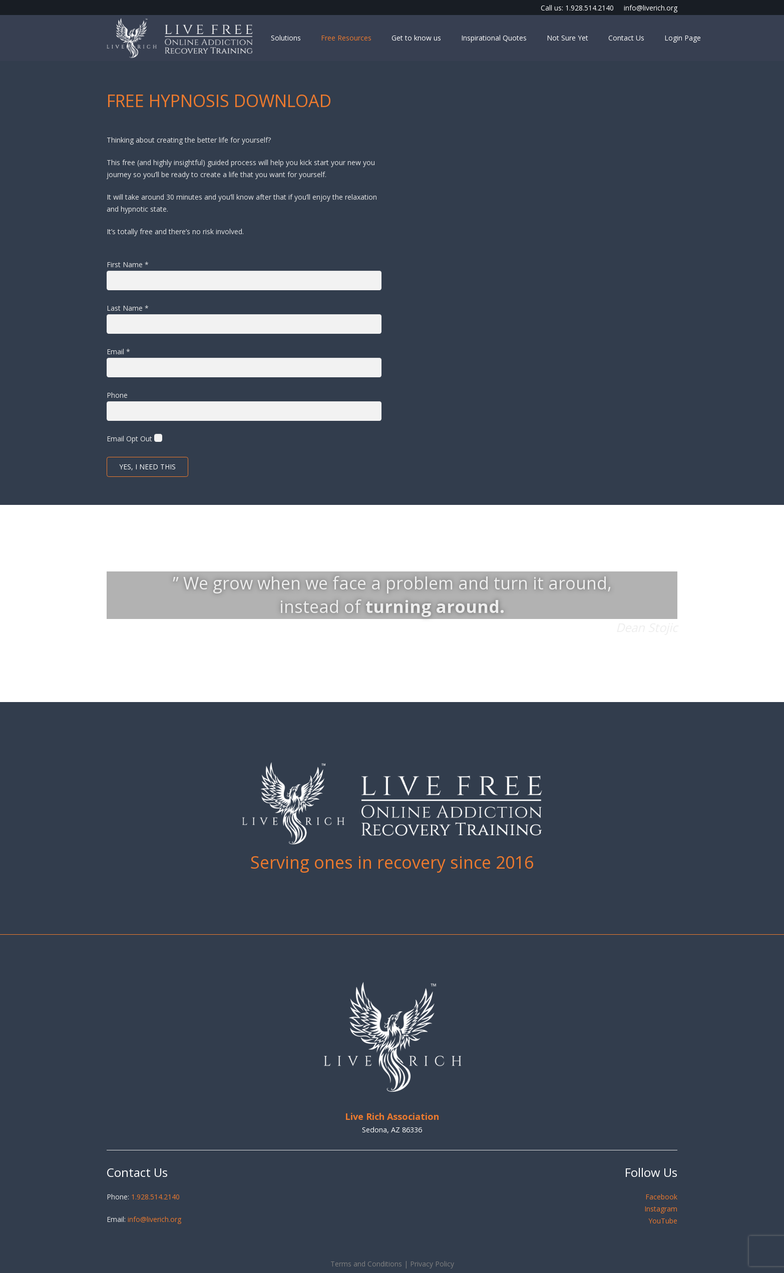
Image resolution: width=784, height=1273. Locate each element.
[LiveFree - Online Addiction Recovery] (180, 38)
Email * (118, 351)
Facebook (661, 1196)
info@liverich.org (154, 1219)
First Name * (128, 264)
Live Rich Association (392, 1116)
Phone (117, 395)
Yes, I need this (147, 466)
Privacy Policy (432, 1263)
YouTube (662, 1220)
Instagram (660, 1208)
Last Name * (128, 308)
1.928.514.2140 (155, 1196)
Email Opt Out (129, 438)
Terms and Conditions (366, 1263)
